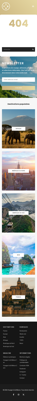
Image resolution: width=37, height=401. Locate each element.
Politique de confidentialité (24, 361)
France (5, 331)
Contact (22, 378)
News (21, 343)
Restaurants (23, 331)
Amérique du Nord (8, 343)
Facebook (23, 369)
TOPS (21, 340)
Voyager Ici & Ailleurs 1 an (10, 361)
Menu (33, 6)
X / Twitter (23, 375)
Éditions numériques (9, 357)
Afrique (5, 340)
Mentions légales (25, 357)
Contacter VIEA (24, 366)
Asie (4, 337)
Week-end (23, 334)
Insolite (22, 337)
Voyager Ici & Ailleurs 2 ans (10, 367)
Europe (5, 334)
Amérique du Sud (8, 346)
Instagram (23, 372)
